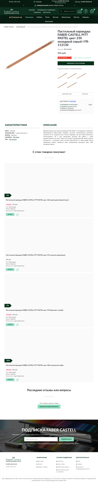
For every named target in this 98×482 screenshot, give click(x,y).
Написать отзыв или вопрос (49, 406)
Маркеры (85, 17)
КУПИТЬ (10, 214)
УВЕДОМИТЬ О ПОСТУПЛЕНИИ (76, 63)
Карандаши (29, 17)
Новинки (37, 12)
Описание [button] (85, 94)
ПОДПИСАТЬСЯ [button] (66, 438)
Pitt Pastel (16, 137)
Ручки (47, 17)
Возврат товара (42, 466)
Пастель (76, 17)
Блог (78, 460)
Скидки (79, 463)
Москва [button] (73, 101)
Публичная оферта (63, 466)
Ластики (55, 17)
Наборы (39, 17)
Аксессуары (49, 21)
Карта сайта (61, 463)
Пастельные (13, 139)
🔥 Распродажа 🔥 (15, 17)
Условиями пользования (63, 443)
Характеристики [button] (66, 94)
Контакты (47, 12)
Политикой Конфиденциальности (47, 443)
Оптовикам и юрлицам (46, 10)
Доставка (41, 460)
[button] (60, 2)
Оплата (40, 463)
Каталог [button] (32, 10)
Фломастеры (66, 17)
